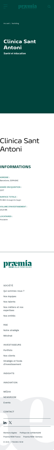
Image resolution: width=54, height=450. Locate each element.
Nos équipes (9, 296)
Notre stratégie (11, 330)
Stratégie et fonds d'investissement (12, 363)
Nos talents (9, 301)
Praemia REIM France (11, 437)
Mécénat (7, 335)
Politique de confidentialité (30, 433)
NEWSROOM (9, 397)
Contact (8, 411)
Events (7, 402)
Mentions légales (10, 433)
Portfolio (7, 350)
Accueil (7, 23)
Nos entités (9, 315)
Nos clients (9, 355)
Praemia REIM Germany (32, 437)
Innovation (10, 382)
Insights (8, 373)
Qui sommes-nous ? (13, 291)
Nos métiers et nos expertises (13, 309)
